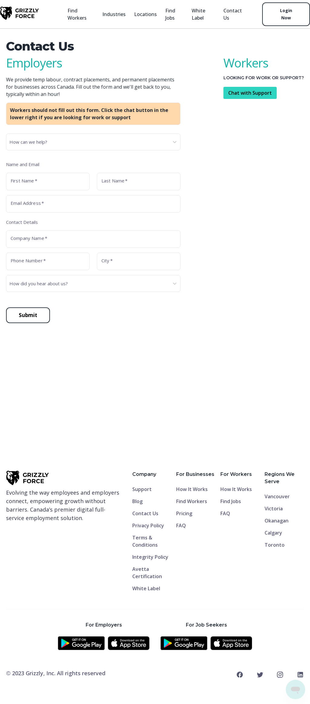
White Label (198, 14)
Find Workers (77, 14)
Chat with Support (250, 93)
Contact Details (22, 222)
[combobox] (10, 142)
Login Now (286, 14)
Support (142, 489)
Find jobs (170, 14)
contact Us (232, 14)
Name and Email (22, 164)
